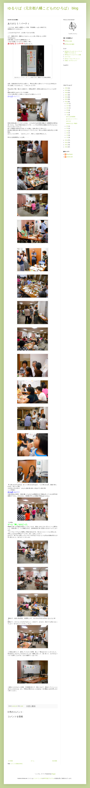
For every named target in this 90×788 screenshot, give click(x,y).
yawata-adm (70, 156)
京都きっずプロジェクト (71, 60)
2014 (66, 101)
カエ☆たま (67, 56)
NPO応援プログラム (49, 778)
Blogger (54, 774)
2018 (66, 92)
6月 (67, 126)
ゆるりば (68, 121)
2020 (66, 88)
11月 (67, 105)
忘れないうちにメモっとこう (72, 58)
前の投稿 (54, 761)
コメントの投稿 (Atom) (16, 763)
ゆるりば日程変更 (70, 116)
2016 (66, 97)
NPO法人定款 (67, 41)
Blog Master (70, 154)
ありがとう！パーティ (72, 119)
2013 (66, 140)
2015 (66, 99)
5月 (67, 128)
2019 (66, 90)
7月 (67, 114)
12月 (67, 103)
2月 (67, 135)
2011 (66, 144)
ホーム (32, 761)
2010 (66, 147)
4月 (67, 130)
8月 (67, 112)
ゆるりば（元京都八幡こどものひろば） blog (43, 8)
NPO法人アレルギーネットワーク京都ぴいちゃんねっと (73, 52)
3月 (67, 133)
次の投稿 (10, 761)
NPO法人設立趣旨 (68, 44)
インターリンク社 (37, 778)
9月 (67, 110)
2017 (66, 95)
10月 (67, 108)
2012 (66, 142)
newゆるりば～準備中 (71, 123)
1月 (67, 137)
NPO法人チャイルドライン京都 (73, 54)
